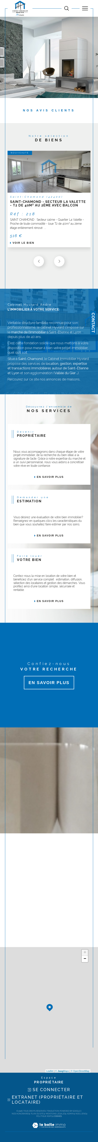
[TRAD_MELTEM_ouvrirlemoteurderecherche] (66, 8)
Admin (70, 1114)
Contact (93, 323)
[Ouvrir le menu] (85, 8)
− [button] (85, 959)
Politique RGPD (44, 1116)
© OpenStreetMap (80, 1071)
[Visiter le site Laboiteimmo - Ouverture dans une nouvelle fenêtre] (48, 1129)
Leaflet (49, 1071)
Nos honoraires (20, 1114)
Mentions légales (55, 1114)
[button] (59, 261)
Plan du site (37, 1114)
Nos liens (81, 1114)
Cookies (58, 1116)
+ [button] (85, 953)
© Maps (62, 1071)
